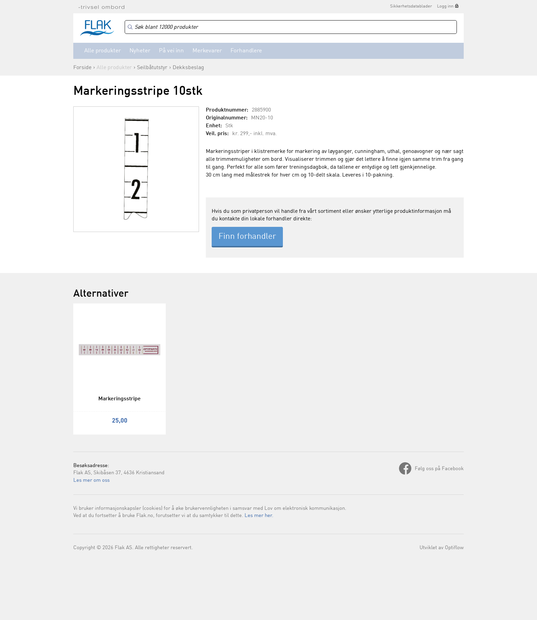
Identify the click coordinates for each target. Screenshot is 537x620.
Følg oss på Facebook (439, 469)
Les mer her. (259, 515)
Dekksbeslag (188, 67)
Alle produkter (102, 51)
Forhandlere (246, 51)
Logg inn (445, 6)
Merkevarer (207, 51)
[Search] (291, 27)
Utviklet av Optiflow (442, 548)
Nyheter (139, 51)
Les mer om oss (91, 480)
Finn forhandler (247, 237)
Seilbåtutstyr (152, 67)
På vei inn (171, 51)
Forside (82, 67)
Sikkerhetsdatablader (411, 6)
